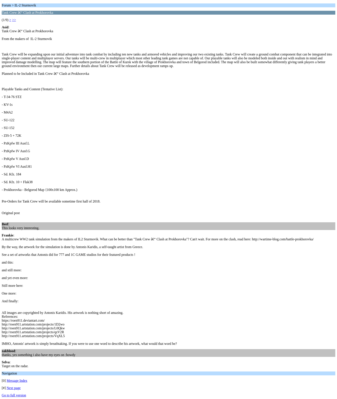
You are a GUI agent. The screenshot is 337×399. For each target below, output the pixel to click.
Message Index (17, 380)
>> (14, 20)
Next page (14, 388)
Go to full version (14, 395)
